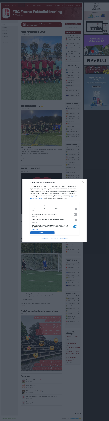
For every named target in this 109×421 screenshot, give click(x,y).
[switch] (75, 209)
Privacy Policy (63, 238)
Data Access (54, 238)
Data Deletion (45, 238)
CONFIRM (42, 232)
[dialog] (54, 210)
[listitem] (54, 205)
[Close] (83, 182)
